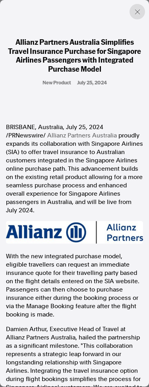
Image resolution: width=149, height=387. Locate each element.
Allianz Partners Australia (82, 135)
